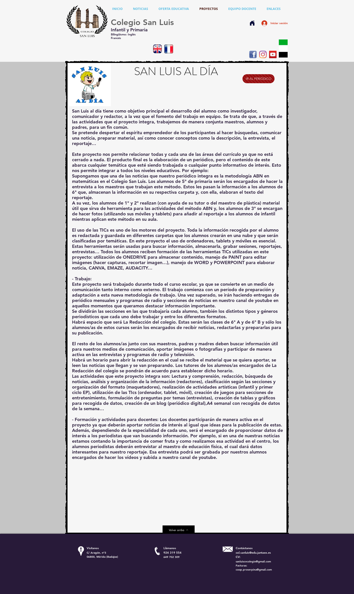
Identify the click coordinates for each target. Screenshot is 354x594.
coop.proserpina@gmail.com (254, 569)
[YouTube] (273, 54)
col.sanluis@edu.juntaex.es (253, 552)
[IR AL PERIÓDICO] (258, 78)
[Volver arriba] (179, 529)
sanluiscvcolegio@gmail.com (253, 561)
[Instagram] (263, 54)
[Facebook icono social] (253, 54)
